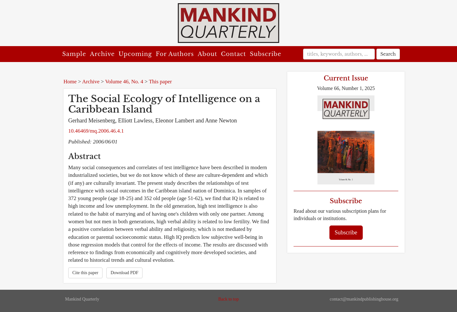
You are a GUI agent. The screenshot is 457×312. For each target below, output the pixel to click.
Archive (102, 54)
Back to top (228, 299)
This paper (160, 82)
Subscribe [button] (346, 232)
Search (388, 54)
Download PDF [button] (124, 272)
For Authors (175, 54)
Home (70, 82)
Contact (233, 54)
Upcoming (135, 54)
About (207, 54)
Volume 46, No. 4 (124, 82)
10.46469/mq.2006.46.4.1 (96, 131)
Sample (74, 54)
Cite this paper (85, 272)
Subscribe (265, 54)
